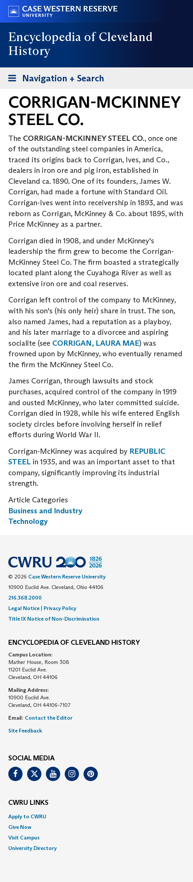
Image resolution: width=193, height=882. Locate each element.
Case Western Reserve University (67, 576)
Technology (28, 521)
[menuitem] (96, 816)
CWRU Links (28, 803)
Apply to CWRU (27, 816)
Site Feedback (25, 730)
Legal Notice (24, 608)
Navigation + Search (53, 79)
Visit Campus (24, 837)
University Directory (32, 848)
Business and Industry (45, 510)
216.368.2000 (25, 597)
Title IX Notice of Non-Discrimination (53, 618)
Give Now (19, 827)
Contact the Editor (49, 717)
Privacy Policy (60, 608)
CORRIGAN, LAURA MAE (95, 343)
